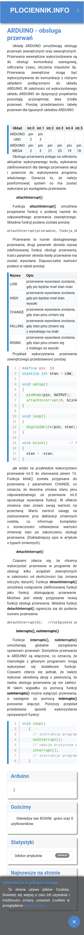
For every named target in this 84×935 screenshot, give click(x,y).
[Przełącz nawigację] (78, 10)
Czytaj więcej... (35, 905)
